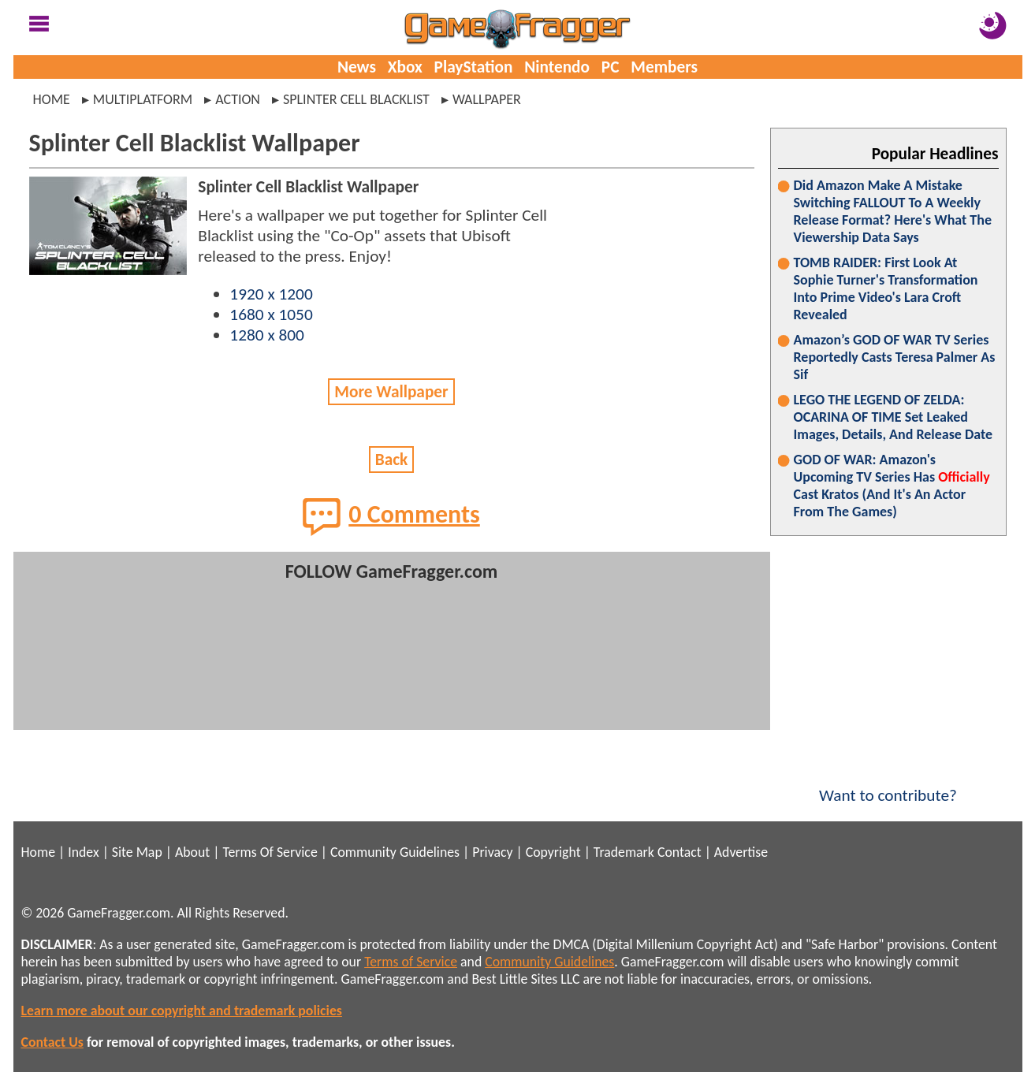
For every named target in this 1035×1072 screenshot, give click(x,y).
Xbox (405, 67)
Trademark (624, 852)
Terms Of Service (269, 852)
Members (664, 67)
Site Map (137, 852)
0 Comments (391, 516)
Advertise (741, 852)
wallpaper (486, 99)
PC (610, 67)
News (356, 67)
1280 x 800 (266, 335)
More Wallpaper (391, 392)
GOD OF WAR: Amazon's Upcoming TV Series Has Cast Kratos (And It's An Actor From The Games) (892, 485)
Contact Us (52, 1042)
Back (391, 459)
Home (51, 99)
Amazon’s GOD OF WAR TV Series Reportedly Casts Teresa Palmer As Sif (895, 357)
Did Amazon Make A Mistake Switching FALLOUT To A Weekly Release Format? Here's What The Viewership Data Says (893, 211)
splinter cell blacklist (356, 99)
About (192, 852)
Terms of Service (410, 961)
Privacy (492, 852)
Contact (679, 852)
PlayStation (473, 67)
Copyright (553, 852)
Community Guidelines (395, 852)
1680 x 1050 (270, 314)
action (237, 99)
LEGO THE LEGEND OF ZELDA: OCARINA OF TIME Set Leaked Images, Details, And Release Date (893, 417)
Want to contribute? (888, 785)
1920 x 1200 (270, 294)
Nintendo (557, 67)
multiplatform (142, 99)
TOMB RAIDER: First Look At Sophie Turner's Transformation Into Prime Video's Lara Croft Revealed (886, 288)
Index (83, 852)
